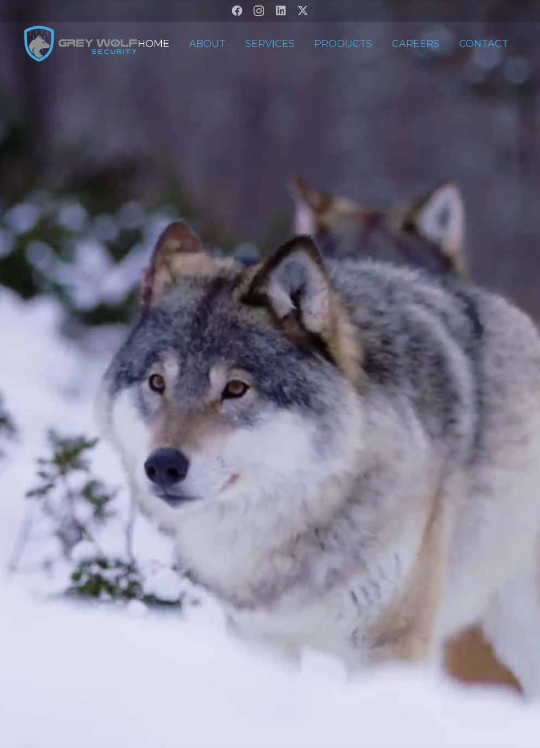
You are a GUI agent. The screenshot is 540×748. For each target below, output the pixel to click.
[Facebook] (237, 11)
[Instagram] (259, 11)
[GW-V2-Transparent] (80, 44)
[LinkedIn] (281, 11)
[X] (303, 11)
